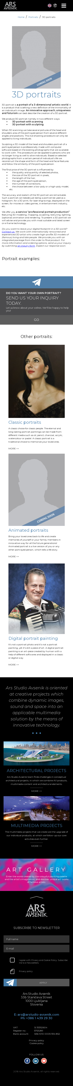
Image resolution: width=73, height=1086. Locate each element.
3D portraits (48, 17)
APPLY (43, 982)
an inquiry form (26, 245)
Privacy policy (26, 971)
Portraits (34, 17)
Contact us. (8, 231)
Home (21, 17)
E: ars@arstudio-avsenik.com (36, 1014)
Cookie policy (36, 1043)
